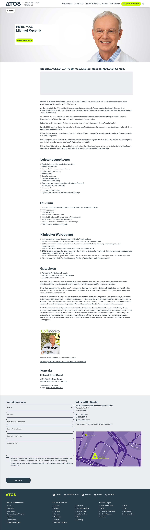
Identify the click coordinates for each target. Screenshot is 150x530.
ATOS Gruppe (115, 4)
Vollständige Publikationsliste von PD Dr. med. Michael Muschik (63, 362)
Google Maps (83, 414)
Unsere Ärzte (78, 4)
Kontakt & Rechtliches (14, 503)
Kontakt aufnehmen (24, 40)
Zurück (10, 11)
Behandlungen (105, 503)
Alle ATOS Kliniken (59, 503)
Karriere (105, 4)
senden (18, 480)
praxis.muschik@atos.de (54, 388)
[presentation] (21, 472)
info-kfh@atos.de (84, 420)
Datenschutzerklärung (65, 463)
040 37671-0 (82, 417)
